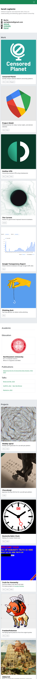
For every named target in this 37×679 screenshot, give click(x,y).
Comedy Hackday (19, 586)
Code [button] (7, 82)
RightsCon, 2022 (7, 390)
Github (6, 24)
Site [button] (4, 82)
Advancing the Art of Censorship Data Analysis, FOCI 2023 (18, 371)
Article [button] (4, 222)
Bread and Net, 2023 (9, 381)
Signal (6, 28)
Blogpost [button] (12, 82)
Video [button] (11, 589)
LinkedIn (7, 26)
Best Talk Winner (17, 386)
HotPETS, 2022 (7, 386)
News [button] (7, 130)
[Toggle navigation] (34, 2)
